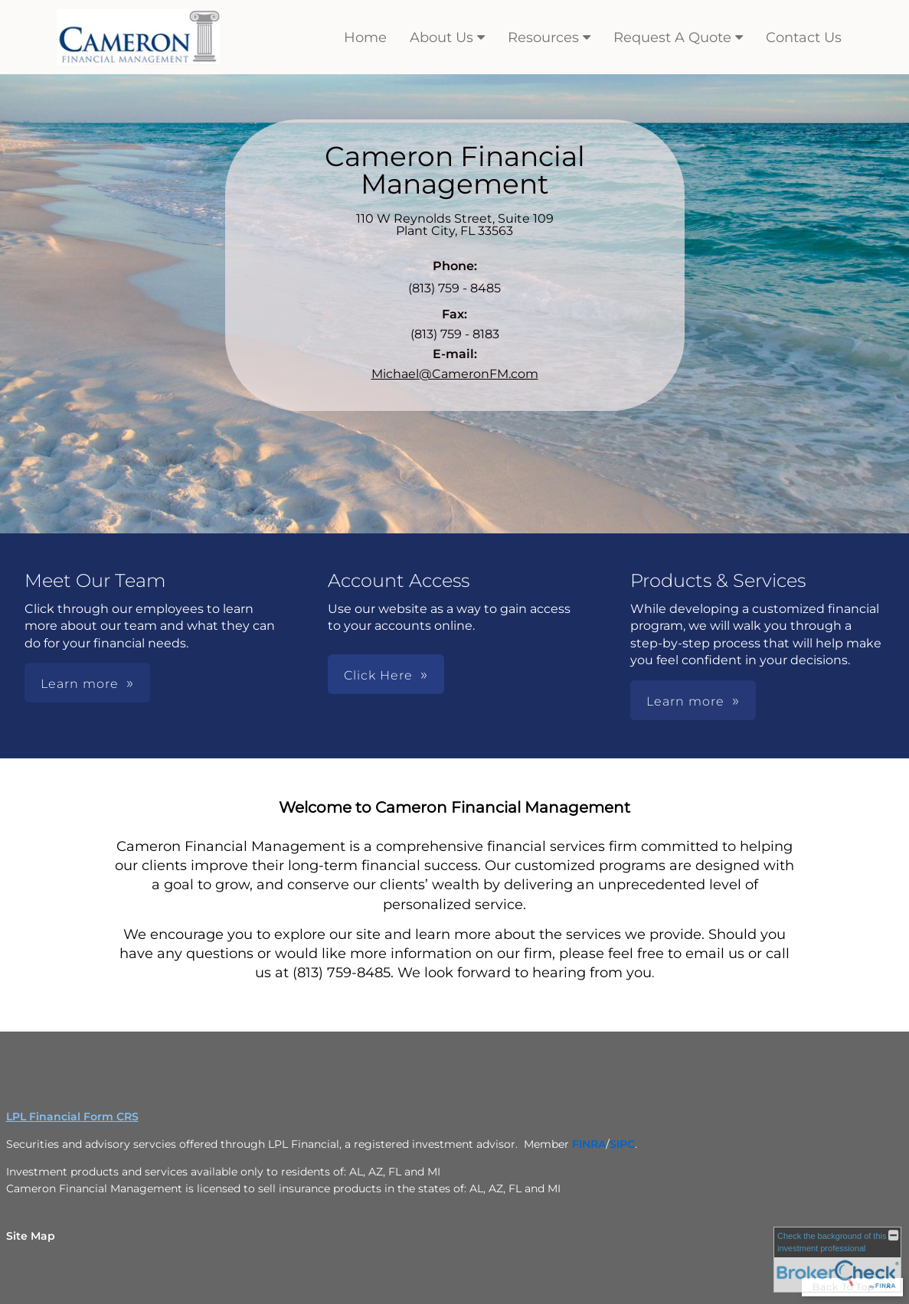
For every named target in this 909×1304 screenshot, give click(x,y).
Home (365, 37)
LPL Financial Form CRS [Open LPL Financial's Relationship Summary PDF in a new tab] (72, 1116)
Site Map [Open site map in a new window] (30, 1236)
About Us (441, 37)
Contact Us (804, 37)
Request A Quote (672, 37)
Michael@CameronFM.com (454, 374)
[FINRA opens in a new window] (589, 1144)
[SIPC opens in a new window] (622, 1144)
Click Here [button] (378, 675)
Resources (543, 37)
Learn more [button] (80, 683)
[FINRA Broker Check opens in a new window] (837, 1260)
